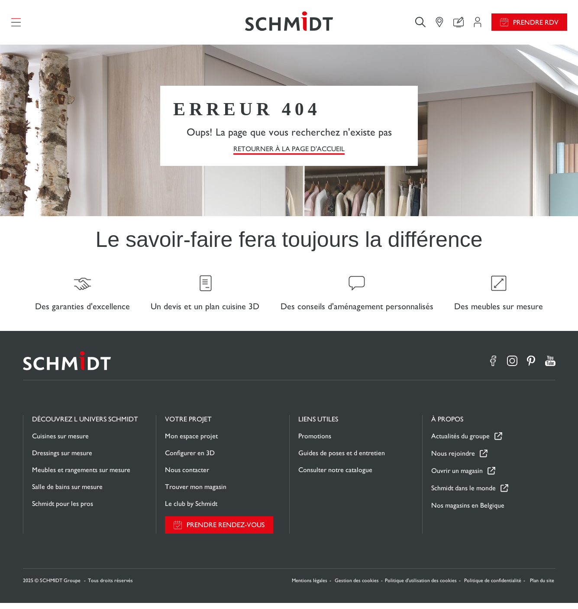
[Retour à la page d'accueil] (289, 24)
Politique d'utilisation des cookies (421, 586)
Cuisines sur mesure (60, 442)
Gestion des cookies (357, 586)
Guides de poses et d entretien (341, 459)
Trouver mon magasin (195, 493)
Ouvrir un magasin (457, 477)
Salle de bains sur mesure (67, 493)
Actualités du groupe (460, 442)
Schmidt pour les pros (62, 509)
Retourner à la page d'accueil (289, 152)
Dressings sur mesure (62, 459)
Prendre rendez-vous (226, 531)
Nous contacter (187, 476)
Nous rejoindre (453, 460)
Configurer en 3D (190, 459)
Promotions (314, 442)
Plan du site (542, 586)
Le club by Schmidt (191, 509)
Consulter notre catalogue (335, 476)
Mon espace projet (191, 442)
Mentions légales (309, 586)
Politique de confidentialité (492, 586)
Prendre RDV (536, 24)
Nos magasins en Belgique (467, 511)
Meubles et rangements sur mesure (81, 476)
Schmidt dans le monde (463, 494)
